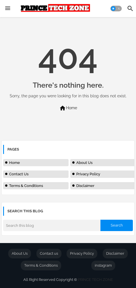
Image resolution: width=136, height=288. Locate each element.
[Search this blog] (51, 225)
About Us (84, 163)
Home (68, 108)
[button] (116, 8)
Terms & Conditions (26, 186)
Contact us (49, 253)
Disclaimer (85, 186)
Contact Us (18, 174)
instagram (103, 265)
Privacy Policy (88, 174)
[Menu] (7, 8)
